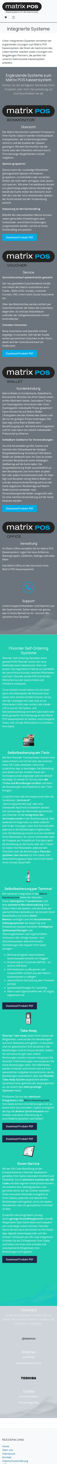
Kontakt (6, 1457)
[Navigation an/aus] (13, 17)
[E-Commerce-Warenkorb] (5, 17)
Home (5, 1446)
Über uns (7, 1450)
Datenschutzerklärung (15, 1461)
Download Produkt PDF (19, 237)
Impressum (8, 1453)
